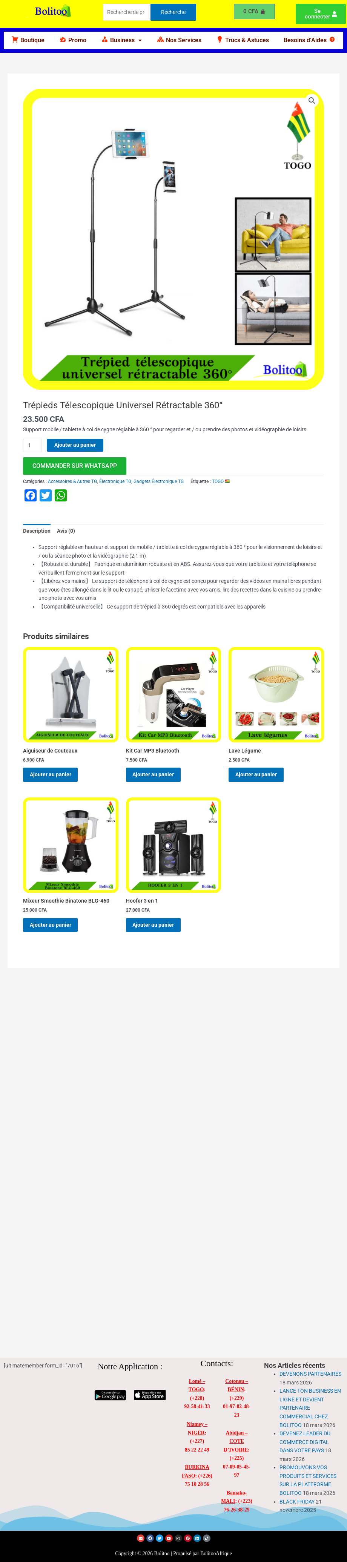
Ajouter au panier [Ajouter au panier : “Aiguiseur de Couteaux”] (54, 776)
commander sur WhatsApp (74, 465)
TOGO (221, 481)
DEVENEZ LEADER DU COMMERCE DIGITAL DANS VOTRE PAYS (304, 1441)
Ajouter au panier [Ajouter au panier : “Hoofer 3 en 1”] (157, 929)
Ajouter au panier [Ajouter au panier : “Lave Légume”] (260, 776)
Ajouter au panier (75, 445)
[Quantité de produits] (32, 445)
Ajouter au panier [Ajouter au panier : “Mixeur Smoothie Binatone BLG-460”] (54, 929)
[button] (121, 40)
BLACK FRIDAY (297, 1502)
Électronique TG (115, 481)
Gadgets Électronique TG (159, 481)
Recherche (173, 12)
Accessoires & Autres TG (72, 481)
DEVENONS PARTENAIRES (310, 1374)
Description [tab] (37, 531)
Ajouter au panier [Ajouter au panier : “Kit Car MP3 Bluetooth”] (157, 776)
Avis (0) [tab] (66, 531)
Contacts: (217, 1363)
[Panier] (254, 11)
